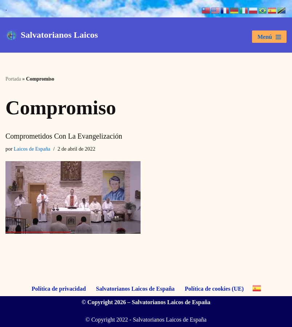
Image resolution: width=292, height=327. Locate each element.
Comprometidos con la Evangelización (63, 136)
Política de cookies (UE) (214, 289)
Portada (13, 79)
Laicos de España (32, 149)
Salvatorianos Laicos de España (135, 289)
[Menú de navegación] (269, 36)
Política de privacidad (59, 289)
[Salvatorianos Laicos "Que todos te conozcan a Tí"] (51, 35)
